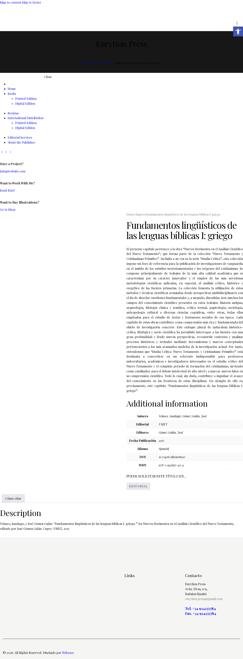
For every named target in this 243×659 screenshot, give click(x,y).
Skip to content (10, 2)
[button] (238, 31)
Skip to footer (31, 2)
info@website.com (12, 171)
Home (84, 62)
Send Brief (7, 190)
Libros (95, 62)
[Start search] (237, 23)
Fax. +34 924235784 (200, 613)
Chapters (107, 62)
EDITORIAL (138, 486)
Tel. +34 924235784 (200, 608)
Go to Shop (7, 210)
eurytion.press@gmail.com (203, 599)
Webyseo (68, 653)
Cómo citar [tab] (13, 498)
